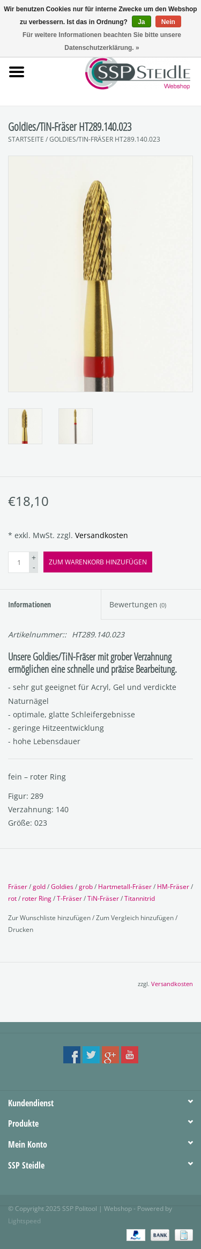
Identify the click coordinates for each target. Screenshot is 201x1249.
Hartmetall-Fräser (125, 886)
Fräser (17, 886)
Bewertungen (137, 604)
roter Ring (36, 898)
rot (12, 898)
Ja (141, 22)
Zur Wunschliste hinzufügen (50, 917)
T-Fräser (69, 898)
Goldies (62, 886)
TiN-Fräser (103, 898)
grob (86, 886)
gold (39, 886)
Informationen (29, 604)
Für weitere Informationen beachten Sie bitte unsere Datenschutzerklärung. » (102, 41)
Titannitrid (139, 898)
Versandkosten (101, 535)
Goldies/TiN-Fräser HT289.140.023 (104, 139)
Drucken (20, 929)
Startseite (26, 139)
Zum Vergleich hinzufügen (135, 917)
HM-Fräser (173, 886)
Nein (168, 22)
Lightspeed (24, 1220)
